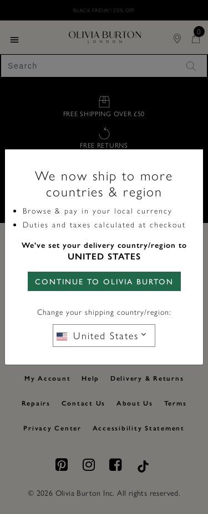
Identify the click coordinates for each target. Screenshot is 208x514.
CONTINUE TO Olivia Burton (104, 281)
